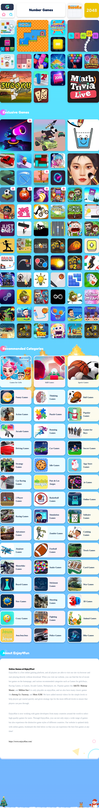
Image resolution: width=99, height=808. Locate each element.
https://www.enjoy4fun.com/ (20, 741)
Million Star (24, 690)
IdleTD (76, 686)
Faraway (25, 694)
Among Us (16, 694)
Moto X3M (37, 694)
